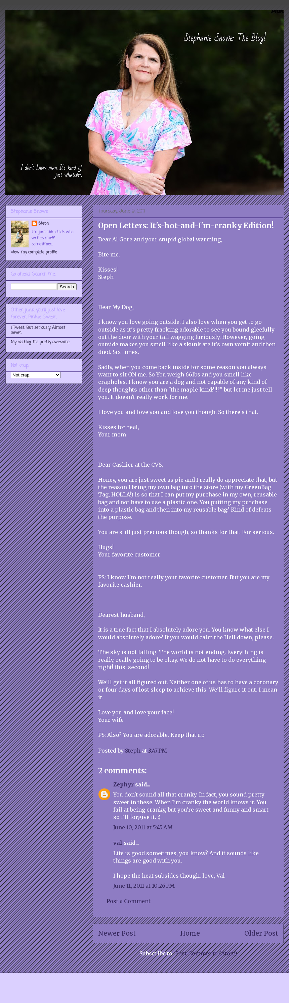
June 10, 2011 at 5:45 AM (143, 827)
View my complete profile (34, 252)
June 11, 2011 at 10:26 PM (144, 885)
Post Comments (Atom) (206, 953)
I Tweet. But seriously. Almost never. (38, 330)
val (117, 842)
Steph (43, 224)
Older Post (261, 933)
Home (190, 933)
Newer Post (117, 933)
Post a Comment (129, 901)
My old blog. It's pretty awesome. (40, 342)
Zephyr (123, 784)
